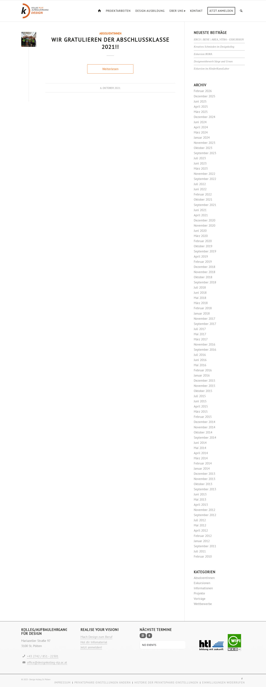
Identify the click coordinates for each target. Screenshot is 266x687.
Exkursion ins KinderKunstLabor (211, 68)
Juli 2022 (200, 184)
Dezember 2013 (204, 474)
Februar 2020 (203, 241)
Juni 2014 (200, 443)
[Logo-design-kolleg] (35, 11)
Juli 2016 (200, 355)
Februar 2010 (203, 556)
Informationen (203, 588)
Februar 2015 (203, 417)
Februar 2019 (203, 262)
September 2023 (205, 153)
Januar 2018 (202, 313)
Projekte (199, 593)
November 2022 (204, 174)
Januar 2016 (202, 375)
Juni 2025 (200, 101)
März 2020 (201, 236)
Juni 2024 (200, 122)
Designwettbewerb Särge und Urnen (213, 61)
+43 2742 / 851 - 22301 (42, 656)
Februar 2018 (203, 308)
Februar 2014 (203, 463)
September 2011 (205, 546)
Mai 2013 (200, 499)
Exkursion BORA (203, 54)
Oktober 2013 (203, 484)
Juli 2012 (200, 520)
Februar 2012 (203, 536)
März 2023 (201, 168)
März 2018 (201, 303)
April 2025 (201, 107)
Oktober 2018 (203, 277)
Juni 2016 (200, 360)
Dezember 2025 (204, 96)
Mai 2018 (200, 298)
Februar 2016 (203, 370)
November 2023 (204, 143)
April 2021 (201, 215)
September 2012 (205, 515)
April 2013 (201, 505)
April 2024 (201, 127)
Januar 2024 (202, 138)
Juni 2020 (200, 231)
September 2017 (205, 324)
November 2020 (204, 225)
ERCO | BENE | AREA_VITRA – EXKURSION (219, 39)
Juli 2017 (200, 329)
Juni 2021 (200, 210)
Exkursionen (202, 583)
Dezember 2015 (204, 381)
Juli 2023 (200, 158)
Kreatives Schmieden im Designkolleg (214, 46)
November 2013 (204, 479)
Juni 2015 (200, 401)
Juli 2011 (200, 551)
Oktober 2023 (203, 148)
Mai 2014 (200, 448)
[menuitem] (99, 11)
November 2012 (204, 510)
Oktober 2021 (203, 199)
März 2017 (201, 339)
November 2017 (204, 319)
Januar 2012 (202, 541)
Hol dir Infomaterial (94, 642)
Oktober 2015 (203, 391)
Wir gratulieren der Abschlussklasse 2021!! (110, 43)
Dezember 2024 (204, 117)
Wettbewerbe (203, 604)
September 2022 (205, 179)
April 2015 (201, 406)
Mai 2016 (200, 365)
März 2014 (201, 458)
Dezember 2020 (204, 220)
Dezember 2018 (204, 267)
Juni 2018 (200, 293)
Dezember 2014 (204, 422)
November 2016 (204, 344)
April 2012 (201, 530)
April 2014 (201, 453)
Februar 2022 (203, 194)
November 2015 (204, 386)
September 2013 (205, 489)
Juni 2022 (200, 189)
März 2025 (201, 112)
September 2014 (205, 438)
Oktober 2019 (203, 246)
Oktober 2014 (203, 432)
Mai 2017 (200, 334)
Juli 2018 (200, 287)
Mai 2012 (200, 525)
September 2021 (205, 205)
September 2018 (205, 282)
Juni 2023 (200, 163)
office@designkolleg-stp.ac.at (47, 662)
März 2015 (201, 412)
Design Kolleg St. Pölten (39, 679)
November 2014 (204, 427)
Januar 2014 (202, 468)
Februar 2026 (203, 91)
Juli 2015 (200, 396)
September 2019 (205, 251)
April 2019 (201, 256)
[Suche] (241, 11)
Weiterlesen (110, 69)
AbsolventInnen (110, 33)
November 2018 (204, 272)
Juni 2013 (200, 494)
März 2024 (201, 132)
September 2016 (205, 350)
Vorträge (199, 599)
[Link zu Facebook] (242, 678)
